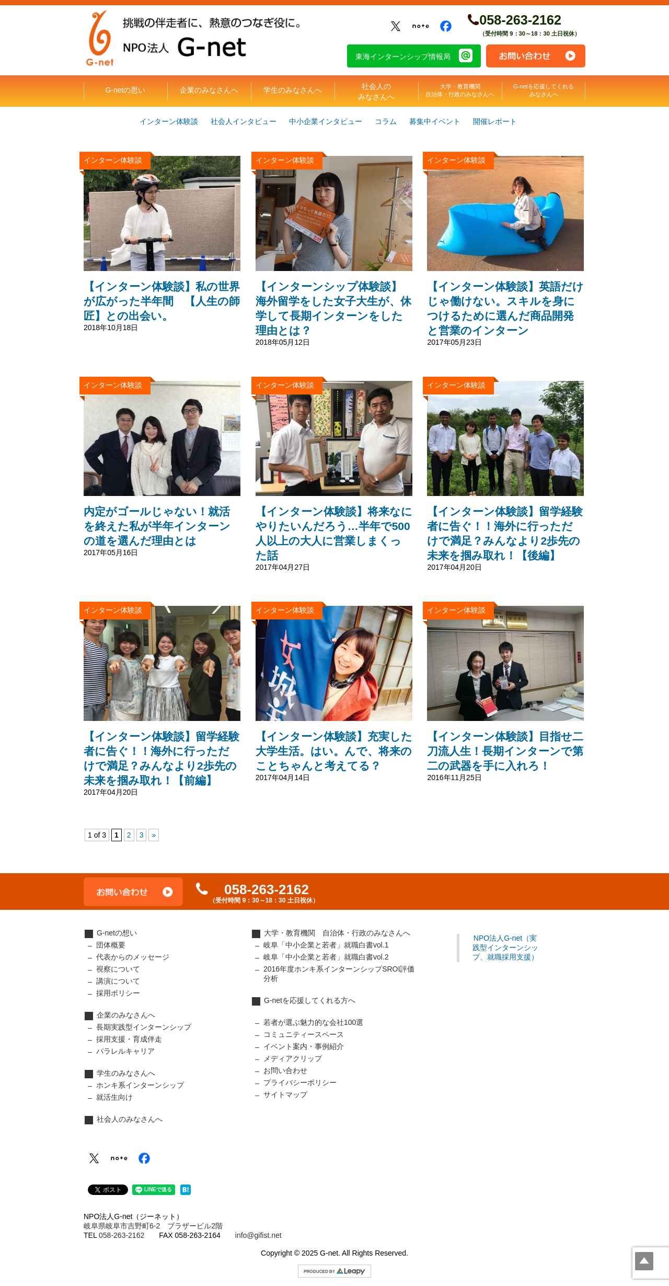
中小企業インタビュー (325, 121)
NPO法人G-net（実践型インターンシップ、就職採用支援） (505, 947)
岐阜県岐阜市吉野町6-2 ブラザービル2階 (153, 1226)
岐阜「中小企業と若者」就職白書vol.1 (326, 945)
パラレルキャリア (125, 1051)
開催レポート (495, 121)
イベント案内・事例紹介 (303, 1046)
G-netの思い (125, 90)
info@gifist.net (258, 1235)
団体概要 (110, 945)
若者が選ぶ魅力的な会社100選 (313, 1022)
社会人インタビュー (243, 121)
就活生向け (114, 1097)
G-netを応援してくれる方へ (309, 1000)
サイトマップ (285, 1094)
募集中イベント (434, 121)
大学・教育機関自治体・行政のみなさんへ (459, 90)
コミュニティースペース (303, 1034)
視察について (118, 969)
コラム (386, 121)
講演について (118, 981)
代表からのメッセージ (132, 957)
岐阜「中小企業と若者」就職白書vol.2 (326, 957)
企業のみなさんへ (209, 90)
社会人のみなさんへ (376, 91)
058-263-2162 (520, 20)
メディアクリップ (292, 1058)
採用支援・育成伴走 (129, 1039)
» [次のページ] (154, 835)
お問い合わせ (535, 55)
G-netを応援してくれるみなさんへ (543, 90)
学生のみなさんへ (292, 90)
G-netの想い (117, 933)
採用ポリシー (118, 993)
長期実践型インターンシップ (143, 1027)
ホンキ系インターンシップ (140, 1085)
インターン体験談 (169, 121)
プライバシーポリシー (300, 1082)
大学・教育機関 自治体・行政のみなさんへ (337, 933)
